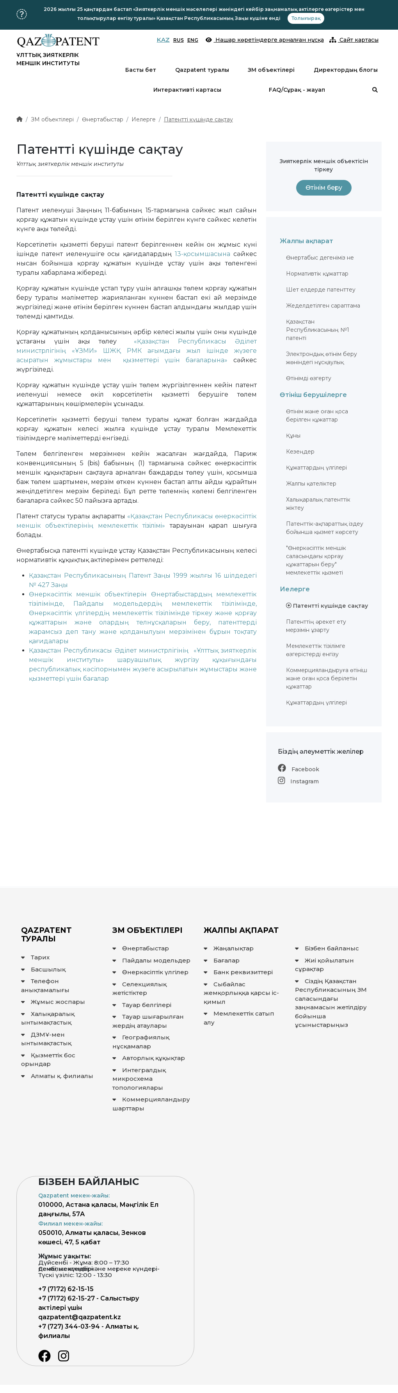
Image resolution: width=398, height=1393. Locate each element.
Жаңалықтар (229, 948)
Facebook (298, 769)
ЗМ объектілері (271, 69)
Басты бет (140, 69)
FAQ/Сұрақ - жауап (297, 89)
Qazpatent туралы (202, 69)
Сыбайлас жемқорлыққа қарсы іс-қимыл (241, 992)
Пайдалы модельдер (151, 960)
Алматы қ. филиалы (57, 1076)
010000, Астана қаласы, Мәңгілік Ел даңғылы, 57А (98, 1205)
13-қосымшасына (202, 254)
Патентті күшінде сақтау (198, 119)
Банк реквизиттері (238, 972)
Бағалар (222, 960)
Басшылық (43, 969)
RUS (178, 40)
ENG (192, 40)
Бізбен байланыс (327, 948)
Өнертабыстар (102, 119)
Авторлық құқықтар (148, 1058)
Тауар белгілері (141, 1005)
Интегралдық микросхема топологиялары (139, 1078)
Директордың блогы (346, 69)
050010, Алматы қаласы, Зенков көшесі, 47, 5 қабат (92, 1233)
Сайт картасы (354, 39)
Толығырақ (305, 18)
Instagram (298, 781)
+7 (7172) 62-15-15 (66, 1289)
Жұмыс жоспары (53, 1001)
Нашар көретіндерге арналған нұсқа (265, 39)
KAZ (163, 39)
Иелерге (143, 119)
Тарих (35, 957)
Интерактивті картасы (187, 89)
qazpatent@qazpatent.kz (79, 1317)
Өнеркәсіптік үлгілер (150, 972)
